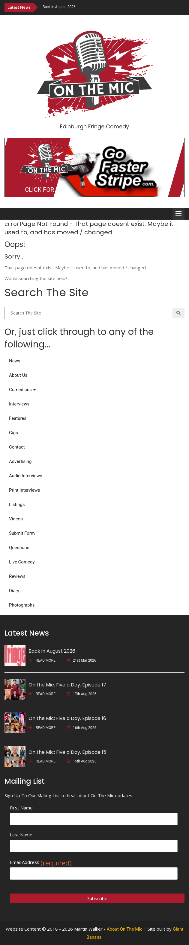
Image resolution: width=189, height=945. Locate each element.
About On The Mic (124, 929)
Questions (19, 547)
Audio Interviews (25, 475)
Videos (16, 519)
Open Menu (178, 214)
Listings (17, 504)
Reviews (17, 576)
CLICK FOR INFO (47, 189)
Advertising (20, 461)
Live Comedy (22, 562)
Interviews (19, 404)
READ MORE (42, 660)
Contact (17, 447)
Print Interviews (24, 490)
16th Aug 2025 (81, 728)
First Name (21, 808)
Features (17, 418)
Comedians (22, 389)
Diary (14, 590)
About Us (18, 375)
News (14, 361)
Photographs (21, 605)
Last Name (21, 835)
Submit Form (22, 533)
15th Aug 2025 (81, 761)
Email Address (41, 862)
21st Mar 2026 (81, 660)
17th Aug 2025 (81, 694)
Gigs (13, 432)
